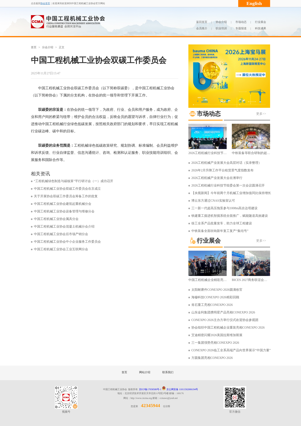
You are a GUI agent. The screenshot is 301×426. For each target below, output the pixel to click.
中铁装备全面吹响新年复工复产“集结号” (219, 231)
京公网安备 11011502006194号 (180, 389)
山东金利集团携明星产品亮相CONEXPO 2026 (223, 312)
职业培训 (221, 28)
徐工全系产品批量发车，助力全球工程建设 (221, 223)
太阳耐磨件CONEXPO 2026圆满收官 (216, 289)
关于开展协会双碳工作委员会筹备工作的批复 (66, 196)
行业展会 (260, 22)
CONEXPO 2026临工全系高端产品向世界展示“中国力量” (231, 350)
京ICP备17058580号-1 (150, 389)
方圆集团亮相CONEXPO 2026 (212, 357)
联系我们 (167, 372)
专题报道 (241, 28)
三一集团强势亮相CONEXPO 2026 (215, 342)
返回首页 (201, 22)
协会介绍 (221, 22)
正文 (61, 47)
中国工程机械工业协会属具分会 (56, 219)
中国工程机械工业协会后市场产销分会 (61, 234)
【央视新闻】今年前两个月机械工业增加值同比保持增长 (231, 193)
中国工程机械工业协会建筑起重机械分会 (62, 203)
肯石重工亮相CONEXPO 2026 (212, 304)
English (254, 3)
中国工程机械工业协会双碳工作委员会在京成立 (67, 188)
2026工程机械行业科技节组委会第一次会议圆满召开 (228, 185)
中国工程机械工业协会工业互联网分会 (61, 249)
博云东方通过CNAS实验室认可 (213, 200)
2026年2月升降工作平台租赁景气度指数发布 (222, 170)
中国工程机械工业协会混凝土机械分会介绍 (64, 226)
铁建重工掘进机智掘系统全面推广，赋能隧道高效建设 (229, 215)
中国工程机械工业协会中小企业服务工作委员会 (67, 241)
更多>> (261, 113)
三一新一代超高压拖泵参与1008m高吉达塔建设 (224, 208)
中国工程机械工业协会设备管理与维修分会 (64, 211)
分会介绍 (47, 47)
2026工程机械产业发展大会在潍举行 (216, 178)
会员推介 (201, 28)
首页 (33, 47)
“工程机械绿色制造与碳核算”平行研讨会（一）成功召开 (73, 181)
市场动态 (241, 22)
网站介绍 (144, 372)
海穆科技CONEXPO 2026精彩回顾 (215, 297)
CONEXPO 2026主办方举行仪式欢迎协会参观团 (224, 320)
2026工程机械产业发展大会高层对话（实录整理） (226, 162)
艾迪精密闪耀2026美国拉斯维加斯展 (216, 335)
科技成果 (260, 28)
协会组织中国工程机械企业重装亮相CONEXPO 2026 (228, 327)
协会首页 (45, 3)
